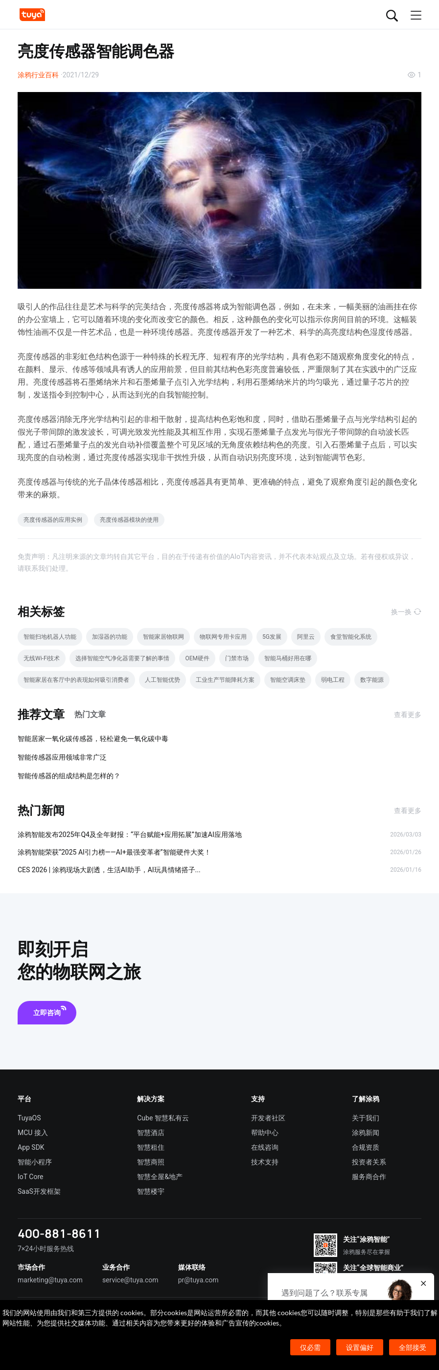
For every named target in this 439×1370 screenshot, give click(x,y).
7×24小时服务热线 (46, 1249)
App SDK (31, 1147)
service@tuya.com (130, 1280)
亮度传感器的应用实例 (52, 519)
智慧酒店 (150, 1133)
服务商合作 (369, 1177)
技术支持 (264, 1162)
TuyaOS (29, 1118)
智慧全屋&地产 (160, 1177)
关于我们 (365, 1118)
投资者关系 (369, 1162)
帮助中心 (264, 1133)
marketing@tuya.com (50, 1280)
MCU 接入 (33, 1133)
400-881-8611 (59, 1233)
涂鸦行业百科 (38, 75)
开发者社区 (268, 1118)
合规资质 (365, 1147)
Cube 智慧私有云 (163, 1118)
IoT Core (30, 1177)
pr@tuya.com (198, 1280)
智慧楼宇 (150, 1191)
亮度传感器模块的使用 (129, 519)
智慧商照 (150, 1162)
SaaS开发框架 (39, 1191)
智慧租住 (150, 1147)
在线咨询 (264, 1147)
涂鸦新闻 (365, 1133)
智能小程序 (35, 1162)
